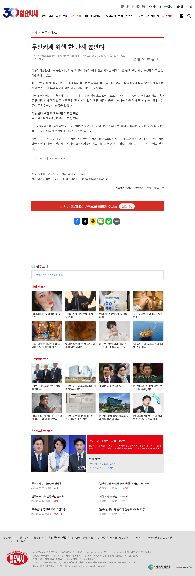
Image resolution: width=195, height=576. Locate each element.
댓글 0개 (43, 58)
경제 (34, 32)
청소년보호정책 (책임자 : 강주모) (88, 537)
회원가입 (179, 6)
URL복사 (134, 59)
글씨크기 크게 (157, 59)
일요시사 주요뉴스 (42, 431)
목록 (138, 59)
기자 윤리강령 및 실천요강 (158, 537)
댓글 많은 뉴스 (39, 359)
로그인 (188, 6)
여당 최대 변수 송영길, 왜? (102, 463)
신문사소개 (9, 537)
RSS (138, 537)
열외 (143, 6)
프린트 (148, 59)
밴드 (116, 221)
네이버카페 (108, 221)
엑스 (85, 221)
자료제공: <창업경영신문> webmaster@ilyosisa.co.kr (55, 55)
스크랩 (152, 59)
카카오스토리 (127, 6)
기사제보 (153, 6)
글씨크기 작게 (162, 59)
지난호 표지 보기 (17, 540)
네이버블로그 (138, 6)
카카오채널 (122, 6)
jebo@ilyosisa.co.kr (95, 179)
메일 (143, 59)
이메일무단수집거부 (120, 537)
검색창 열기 (189, 16)
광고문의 (24, 537)
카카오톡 (93, 221)
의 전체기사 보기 (138, 187)
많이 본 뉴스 (38, 287)
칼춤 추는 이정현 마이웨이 (102, 467)
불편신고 (38, 537)
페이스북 (132, 6)
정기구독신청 (165, 6)
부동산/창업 (49, 32)
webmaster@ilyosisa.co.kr (48, 158)
